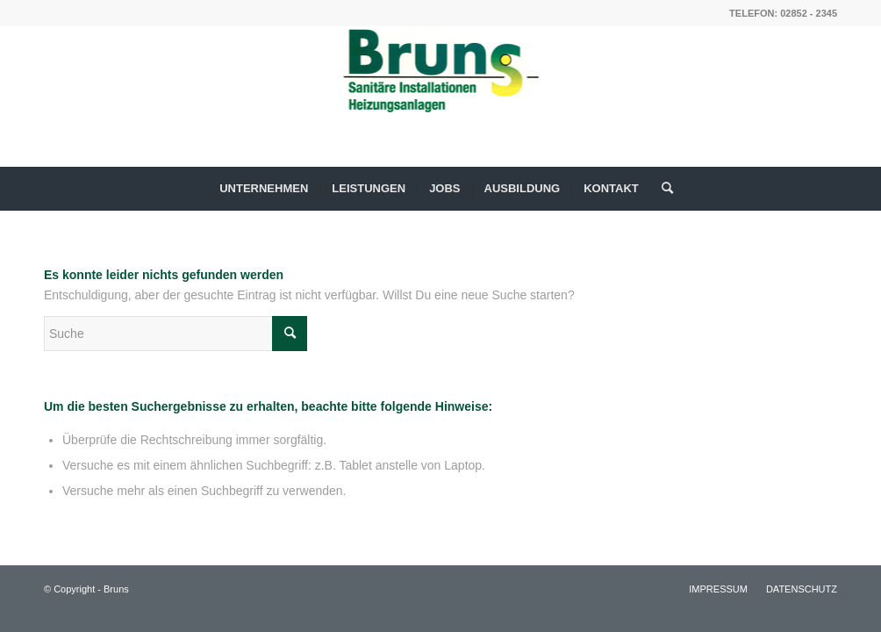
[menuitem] (263, 189)
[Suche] (661, 189)
